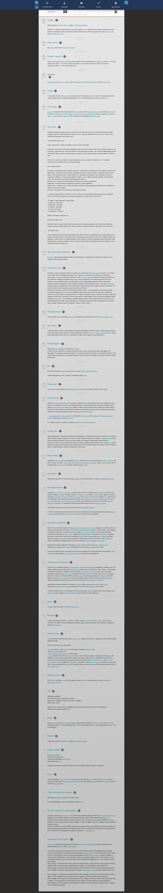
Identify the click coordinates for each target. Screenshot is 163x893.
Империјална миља (81, 25)
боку (92, 620)
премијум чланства (61, 653)
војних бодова (74, 606)
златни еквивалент (88, 114)
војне (94, 528)
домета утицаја (109, 31)
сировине (84, 741)
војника (57, 349)
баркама (76, 460)
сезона (110, 656)
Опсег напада (51, 844)
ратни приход (93, 371)
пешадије (106, 817)
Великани (81, 5)
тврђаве (77, 422)
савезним (64, 114)
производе (78, 741)
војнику (109, 462)
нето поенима (60, 277)
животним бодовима (74, 781)
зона (68, 620)
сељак (102, 462)
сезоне (112, 298)
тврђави (55, 707)
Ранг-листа (50, 257)
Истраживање (51, 389)
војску (112, 479)
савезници (110, 662)
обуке (62, 460)
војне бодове (84, 371)
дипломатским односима (92, 662)
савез (94, 658)
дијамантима (57, 298)
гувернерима (67, 61)
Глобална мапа (47, 5)
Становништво (51, 82)
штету (104, 779)
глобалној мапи (90, 649)
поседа (108, 660)
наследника (58, 797)
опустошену (84, 422)
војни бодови (112, 112)
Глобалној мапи (95, 116)
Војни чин (50, 606)
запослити (65, 47)
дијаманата (109, 501)
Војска (98, 5)
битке (72, 317)
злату (108, 82)
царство (83, 507)
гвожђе (87, 82)
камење (94, 82)
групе (59, 494)
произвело (78, 82)
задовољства (99, 61)
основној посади (91, 870)
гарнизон (106, 317)
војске (49, 662)
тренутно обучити (63, 501)
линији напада (92, 844)
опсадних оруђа (81, 844)
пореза (85, 680)
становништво (105, 438)
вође (91, 664)
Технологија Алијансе (100, 333)
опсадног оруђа (62, 465)
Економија (64, 5)
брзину (66, 389)
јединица (80, 389)
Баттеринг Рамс (88, 853)
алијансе (112, 403)
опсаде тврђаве (71, 846)
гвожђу (63, 403)
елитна (74, 462)
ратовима (57, 114)
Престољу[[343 (66, 96)
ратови (66, 292)
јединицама (57, 625)
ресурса (49, 418)
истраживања (105, 479)
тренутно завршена (91, 540)
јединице (57, 460)
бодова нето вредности (67, 416)
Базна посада (96, 855)
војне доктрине (79, 494)
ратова (84, 403)
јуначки (78, 462)
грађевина (107, 538)
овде (91, 333)
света (106, 98)
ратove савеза (95, 273)
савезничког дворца (57, 34)
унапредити (87, 497)
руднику (72, 47)
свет (62, 645)
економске (88, 528)
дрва (82, 82)
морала (58, 783)
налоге (68, 664)
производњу (95, 723)
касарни (49, 501)
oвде (85, 375)
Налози (50, 649)
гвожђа (101, 723)
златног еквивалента (58, 407)
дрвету (58, 403)
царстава (54, 651)
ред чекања (67, 492)
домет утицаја (63, 25)
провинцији (105, 499)
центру (100, 620)
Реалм (62, 442)
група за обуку (58, 492)
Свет (48, 638)
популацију (92, 422)
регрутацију (86, 416)
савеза (80, 273)
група (82, 501)
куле (111, 317)
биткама (69, 114)
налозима (92, 547)
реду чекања (94, 499)
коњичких (75, 389)
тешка (69, 462)
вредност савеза (78, 114)
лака (65, 462)
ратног (71, 407)
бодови (77, 112)
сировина (76, 349)
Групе (86, 494)
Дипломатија (116, 5)
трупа (58, 317)
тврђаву (103, 815)
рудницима (66, 82)
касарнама (102, 492)
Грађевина (93, 532)
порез (104, 82)
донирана (54, 116)
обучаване (96, 494)
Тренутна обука (52, 503)
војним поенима (86, 277)
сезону (66, 649)
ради (60, 82)
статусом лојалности (97, 660)
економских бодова (93, 112)
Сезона (78, 638)
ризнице (58, 662)
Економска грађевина (53, 755)
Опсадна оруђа (65, 815)
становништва (64, 497)
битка (93, 781)
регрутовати (76, 497)
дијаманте (73, 501)
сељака (52, 47)
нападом (91, 507)
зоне (110, 620)
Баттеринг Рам (90, 830)
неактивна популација (89, 462)
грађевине (66, 116)
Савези (49, 112)
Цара (63, 797)
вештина (55, 61)
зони (69, 317)
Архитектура (66, 759)
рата (75, 275)
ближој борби (111, 815)
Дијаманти (51, 653)
